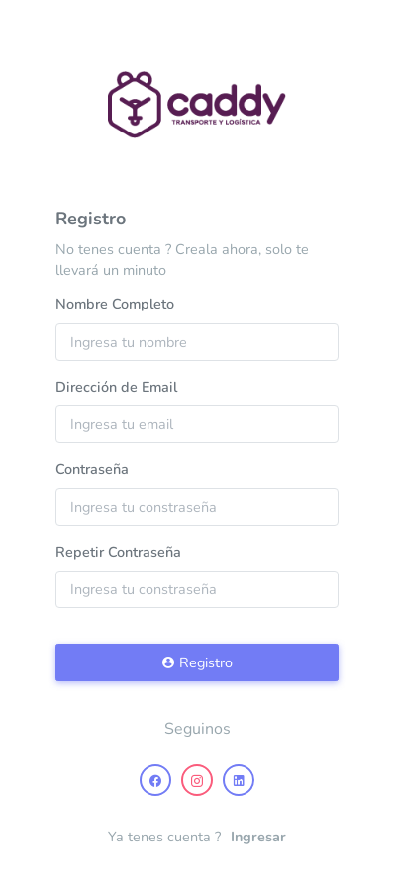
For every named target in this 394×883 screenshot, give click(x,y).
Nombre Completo (114, 303)
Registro (197, 662)
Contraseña (92, 469)
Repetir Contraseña (118, 552)
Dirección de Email (116, 387)
